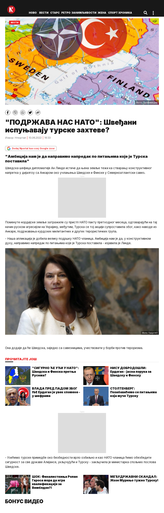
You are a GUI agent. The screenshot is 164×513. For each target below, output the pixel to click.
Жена (102, 12)
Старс (55, 12)
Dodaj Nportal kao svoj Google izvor (31, 148)
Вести (44, 12)
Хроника (125, 12)
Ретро (65, 12)
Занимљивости (83, 12)
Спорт (113, 12)
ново (33, 12)
